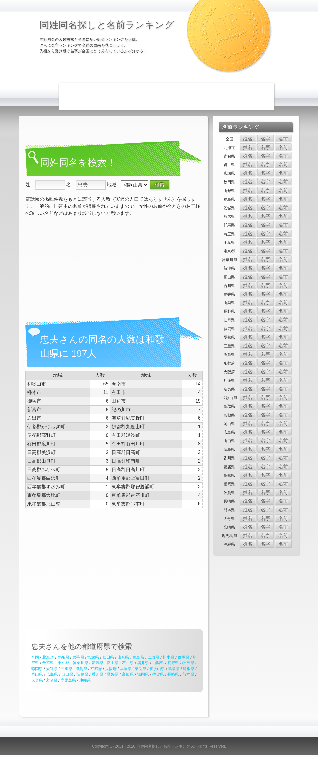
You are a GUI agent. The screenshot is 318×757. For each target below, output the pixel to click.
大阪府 (111, 669)
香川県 (98, 674)
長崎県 (173, 674)
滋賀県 (81, 669)
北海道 (48, 657)
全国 (35, 657)
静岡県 (37, 669)
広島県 (52, 674)
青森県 (63, 657)
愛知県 (52, 669)
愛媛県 (113, 674)
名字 (265, 138)
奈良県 (140, 669)
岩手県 (78, 657)
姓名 (247, 138)
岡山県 (37, 674)
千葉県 (48, 663)
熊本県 (188, 674)
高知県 (128, 674)
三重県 (66, 669)
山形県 (123, 657)
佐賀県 (158, 674)
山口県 (67, 674)
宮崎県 (51, 680)
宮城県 (93, 657)
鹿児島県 (68, 680)
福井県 (143, 663)
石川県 (128, 663)
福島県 (138, 657)
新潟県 (98, 663)
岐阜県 (188, 663)
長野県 (173, 663)
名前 (283, 138)
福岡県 (143, 674)
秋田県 (108, 657)
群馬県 (184, 657)
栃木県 (169, 657)
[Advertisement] (166, 96)
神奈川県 (80, 663)
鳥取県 (174, 669)
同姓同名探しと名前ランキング (107, 25)
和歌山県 (157, 669)
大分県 (37, 680)
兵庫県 (125, 669)
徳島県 (82, 674)
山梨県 (158, 663)
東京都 (63, 663)
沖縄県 (85, 680)
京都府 (96, 669)
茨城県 (153, 657)
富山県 (113, 663)
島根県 (188, 669)
